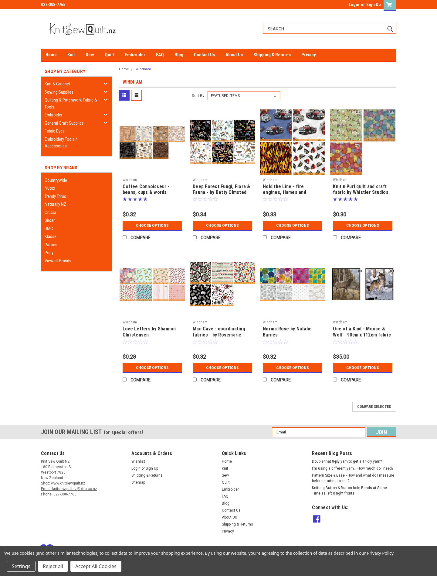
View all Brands (58, 261)
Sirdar (50, 220)
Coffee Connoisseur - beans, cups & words (146, 189)
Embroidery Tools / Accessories (61, 142)
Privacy (308, 54)
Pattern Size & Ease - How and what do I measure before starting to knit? (353, 478)
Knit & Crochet (57, 84)
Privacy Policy (380, 553)
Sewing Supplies (59, 92)
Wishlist (138, 461)
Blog (178, 54)
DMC (49, 228)
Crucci (50, 212)
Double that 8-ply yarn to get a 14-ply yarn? (347, 461)
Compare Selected (374, 407)
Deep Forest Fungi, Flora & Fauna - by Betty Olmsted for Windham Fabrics (221, 193)
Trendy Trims (55, 196)
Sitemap (138, 482)
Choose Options (152, 225)
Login (354, 4)
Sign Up (373, 4)
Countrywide (56, 180)
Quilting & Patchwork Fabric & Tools (71, 103)
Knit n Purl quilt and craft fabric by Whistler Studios (360, 189)
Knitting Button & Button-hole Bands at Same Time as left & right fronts (349, 490)
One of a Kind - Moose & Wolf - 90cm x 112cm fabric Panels (362, 335)
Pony (49, 252)
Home (51, 54)
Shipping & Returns (272, 54)
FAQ (160, 54)
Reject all (53, 566)
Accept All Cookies (96, 566)
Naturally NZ (55, 204)
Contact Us (204, 54)
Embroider (135, 54)
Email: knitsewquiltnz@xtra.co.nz (69, 489)
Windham (143, 69)
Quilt (109, 54)
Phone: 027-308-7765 (58, 494)
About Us (234, 54)
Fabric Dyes (55, 131)
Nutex (50, 188)
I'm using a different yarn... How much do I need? (352, 468)
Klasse (50, 236)
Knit (71, 54)
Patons (51, 244)
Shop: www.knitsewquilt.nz (63, 483)
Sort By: (198, 95)
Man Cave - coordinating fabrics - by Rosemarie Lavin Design (219, 335)
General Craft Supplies (64, 123)
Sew (90, 54)
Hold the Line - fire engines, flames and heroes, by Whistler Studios (292, 193)
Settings (21, 566)
